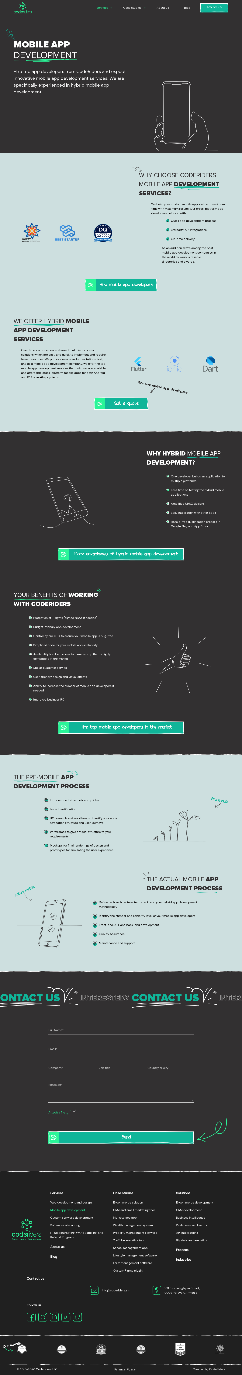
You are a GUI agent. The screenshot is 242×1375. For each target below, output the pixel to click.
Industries (183, 1259)
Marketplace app (125, 1218)
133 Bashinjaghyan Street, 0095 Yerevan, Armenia (182, 1290)
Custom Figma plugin (128, 1271)
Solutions (183, 1193)
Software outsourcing (65, 1225)
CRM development (189, 1210)
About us (163, 8)
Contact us (214, 7)
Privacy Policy (125, 1369)
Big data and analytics (191, 1240)
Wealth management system (133, 1225)
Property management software (135, 1233)
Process (182, 1250)
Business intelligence (190, 1218)
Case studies (132, 8)
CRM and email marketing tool (134, 1210)
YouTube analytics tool (128, 1240)
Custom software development (71, 1218)
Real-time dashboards (191, 1225)
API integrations (187, 1233)
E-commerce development (194, 1202)
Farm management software (132, 1263)
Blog (187, 8)
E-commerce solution (128, 1202)
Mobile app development (67, 1210)
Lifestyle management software (135, 1255)
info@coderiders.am (116, 1290)
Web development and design (71, 1202)
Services (102, 8)
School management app (130, 1248)
